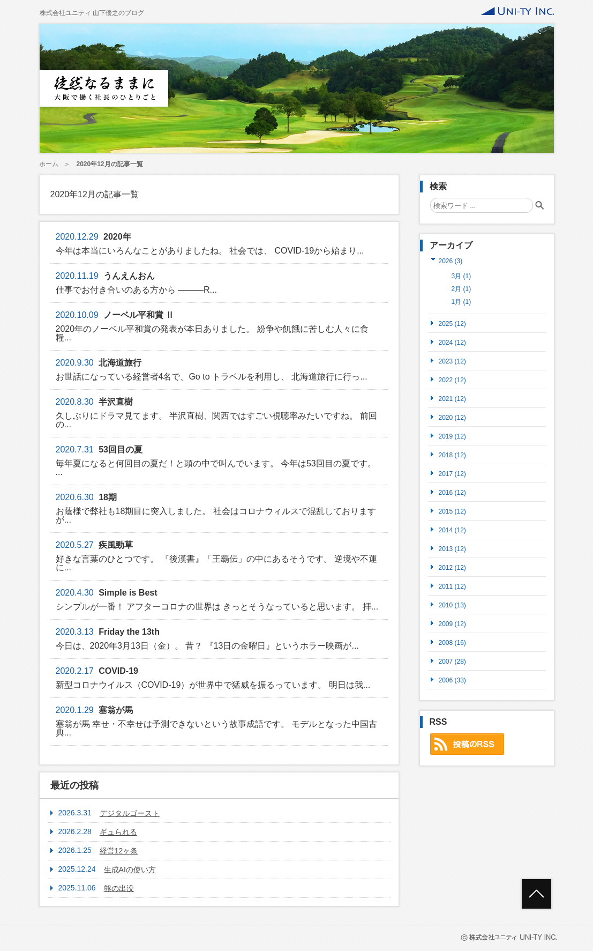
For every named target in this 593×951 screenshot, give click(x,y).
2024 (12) (452, 342)
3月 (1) (461, 276)
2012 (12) (452, 567)
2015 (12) (452, 511)
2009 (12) (452, 623)
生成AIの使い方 (130, 869)
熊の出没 (119, 888)
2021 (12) (452, 398)
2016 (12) (452, 492)
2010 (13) (452, 604)
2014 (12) (452, 529)
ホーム (48, 164)
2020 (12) (452, 417)
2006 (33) (452, 680)
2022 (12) (452, 379)
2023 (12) (452, 361)
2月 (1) (461, 289)
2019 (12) (452, 436)
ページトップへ (536, 894)
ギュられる (118, 832)
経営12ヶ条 (119, 850)
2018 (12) (452, 454)
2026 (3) (451, 260)
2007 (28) (452, 661)
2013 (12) (452, 548)
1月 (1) (461, 302)
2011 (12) (452, 586)
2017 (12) (452, 473)
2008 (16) (452, 642)
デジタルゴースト (130, 813)
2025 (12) (452, 323)
